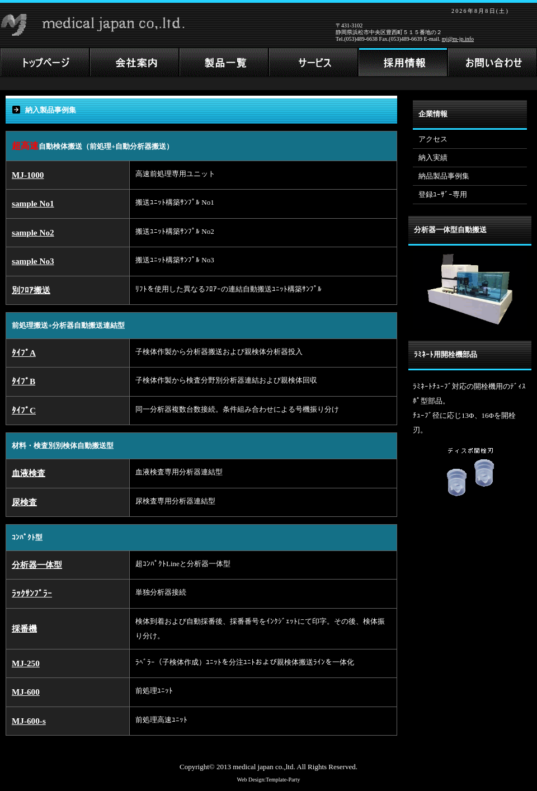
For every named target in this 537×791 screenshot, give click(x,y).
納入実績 (432, 157)
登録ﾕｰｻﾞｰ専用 (442, 194)
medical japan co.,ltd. (264, 766)
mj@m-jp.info (458, 39)
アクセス (432, 139)
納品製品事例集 (443, 176)
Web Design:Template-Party (268, 779)
